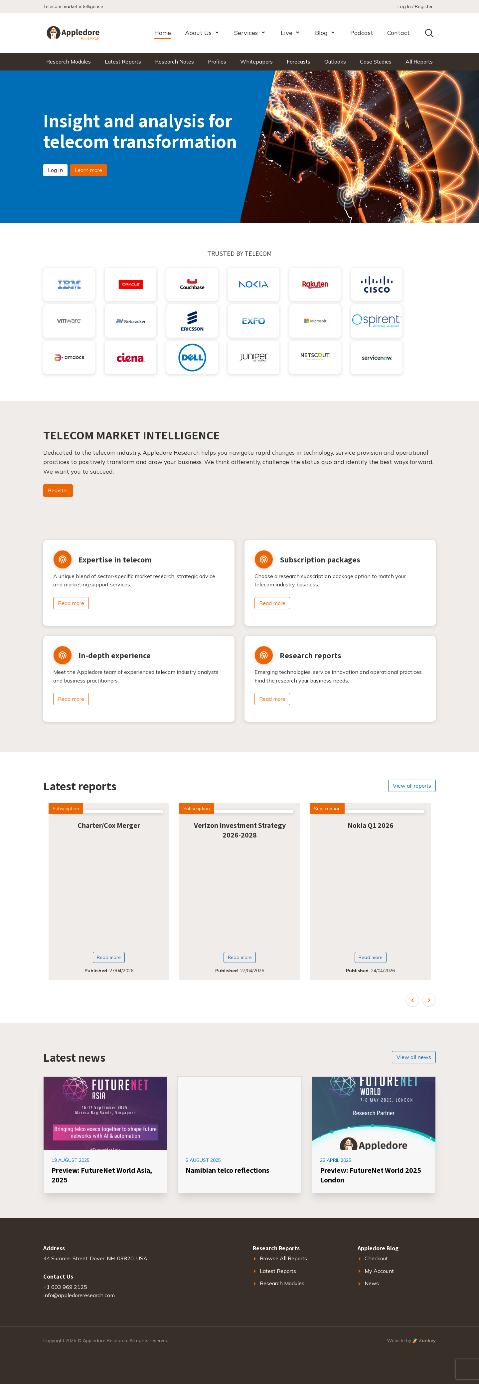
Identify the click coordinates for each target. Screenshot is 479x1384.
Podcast (361, 33)
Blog (321, 33)
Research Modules (68, 61)
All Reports (419, 61)
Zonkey (424, 1340)
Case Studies (376, 61)
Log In (55, 170)
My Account (379, 1271)
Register (58, 490)
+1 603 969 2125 (65, 1287)
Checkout (376, 1258)
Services (246, 33)
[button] (412, 999)
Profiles (217, 61)
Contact (398, 33)
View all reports (412, 785)
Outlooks (335, 61)
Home (162, 33)
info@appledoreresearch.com (79, 1295)
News (372, 1283)
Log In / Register (415, 6)
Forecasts (298, 61)
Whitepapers (256, 61)
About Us (198, 33)
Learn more (88, 170)
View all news (414, 1057)
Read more (71, 603)
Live (286, 33)
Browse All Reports (283, 1258)
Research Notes (174, 61)
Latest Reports (123, 61)
